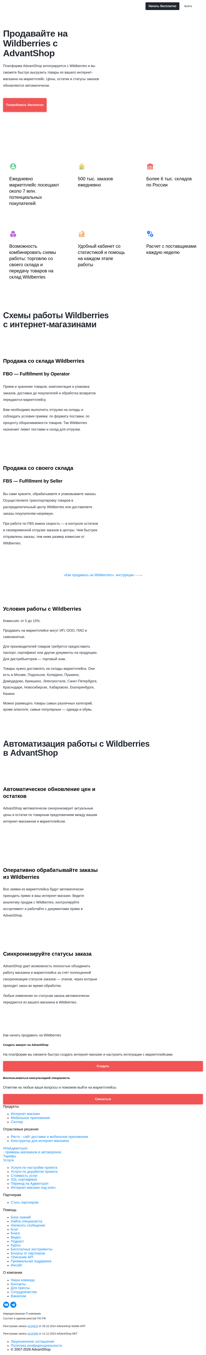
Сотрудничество (24, 1292)
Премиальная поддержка (31, 1261)
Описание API (22, 1257)
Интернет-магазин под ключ (33, 1188)
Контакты (18, 1284)
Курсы (16, 1245)
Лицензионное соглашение (32, 1341)
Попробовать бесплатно (25, 105)
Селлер (17, 1122)
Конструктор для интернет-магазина (40, 1141)
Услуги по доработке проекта (34, 1172)
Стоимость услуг (24, 1176)
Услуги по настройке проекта (34, 1167)
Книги (15, 1233)
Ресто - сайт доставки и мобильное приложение (49, 1137)
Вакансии (18, 1296)
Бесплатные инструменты (31, 1249)
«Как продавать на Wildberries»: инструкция (103, 575)
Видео (16, 1237)
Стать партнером (24, 1202)
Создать (103, 1066)
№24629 (33, 1326)
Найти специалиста (26, 1221)
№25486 (33, 1333)
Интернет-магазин (25, 1114)
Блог (14, 1229)
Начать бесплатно (162, 6)
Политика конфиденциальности (36, 1345)
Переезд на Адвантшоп (29, 1183)
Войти (188, 6)
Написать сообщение (28, 1225)
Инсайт (16, 1265)
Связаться (103, 1099)
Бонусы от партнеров (28, 1253)
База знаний (21, 1217)
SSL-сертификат (24, 1179)
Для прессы (20, 1288)
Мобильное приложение (30, 1118)
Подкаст (17, 1241)
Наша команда (22, 1280)
